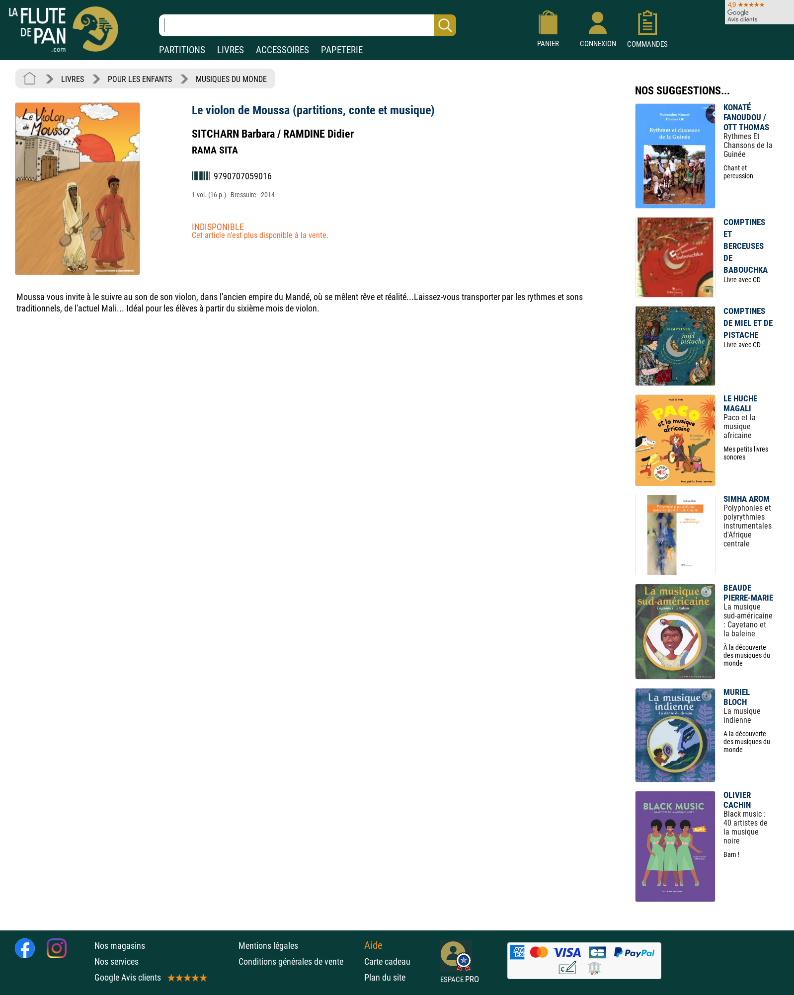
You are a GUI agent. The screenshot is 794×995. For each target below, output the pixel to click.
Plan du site (384, 977)
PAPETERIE (342, 50)
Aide (373, 945)
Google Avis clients (150, 977)
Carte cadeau (387, 961)
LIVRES (230, 50)
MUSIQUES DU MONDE (231, 79)
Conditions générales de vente (298, 961)
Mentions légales (268, 945)
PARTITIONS (182, 50)
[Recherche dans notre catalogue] (307, 25)
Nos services (116, 961)
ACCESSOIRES (282, 50)
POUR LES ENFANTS (140, 79)
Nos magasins (119, 945)
